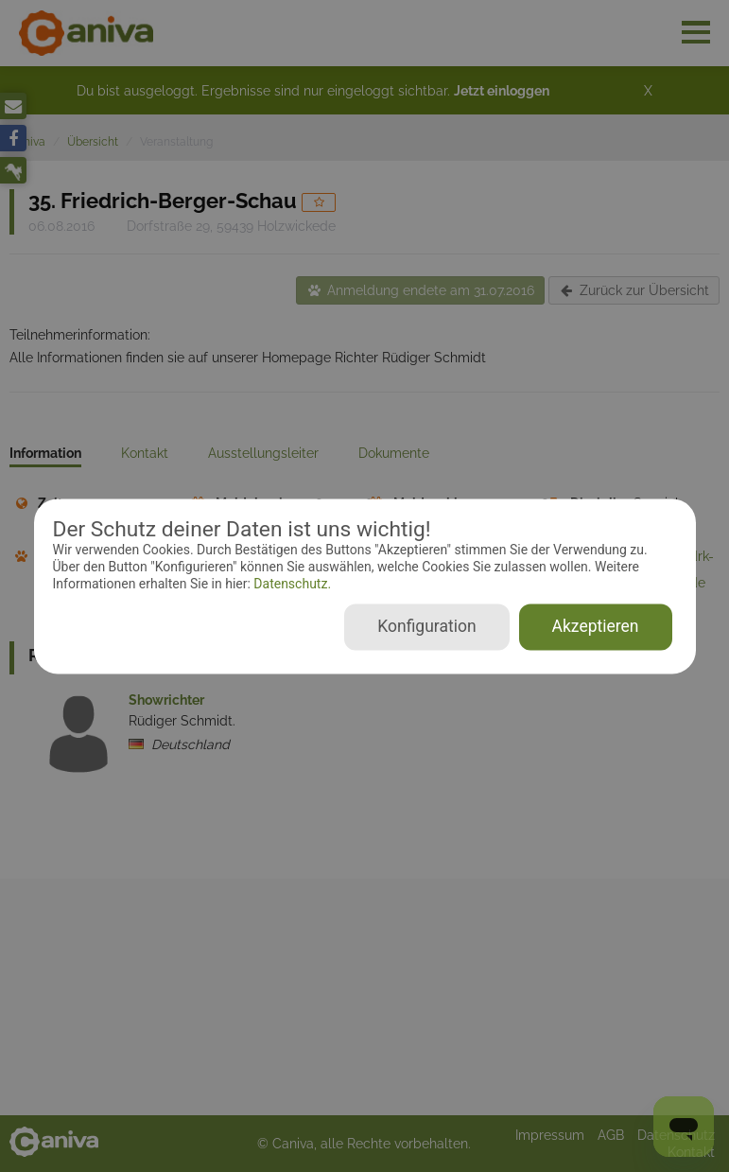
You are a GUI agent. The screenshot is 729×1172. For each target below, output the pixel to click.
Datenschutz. (291, 584)
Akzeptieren (595, 626)
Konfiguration (426, 626)
